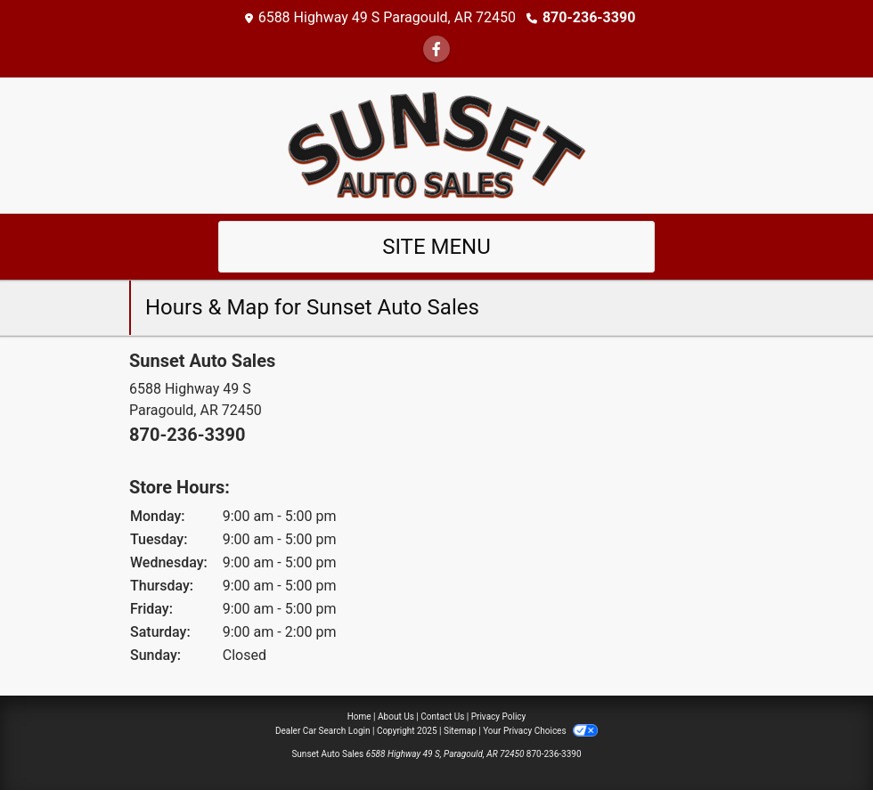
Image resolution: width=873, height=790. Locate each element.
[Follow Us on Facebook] (436, 49)
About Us (396, 716)
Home (359, 716)
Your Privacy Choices (540, 731)
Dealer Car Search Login (323, 731)
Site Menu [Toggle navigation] (436, 246)
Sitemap (460, 731)
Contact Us (442, 716)
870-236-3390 (589, 17)
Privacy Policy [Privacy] (498, 716)
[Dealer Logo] (436, 143)
